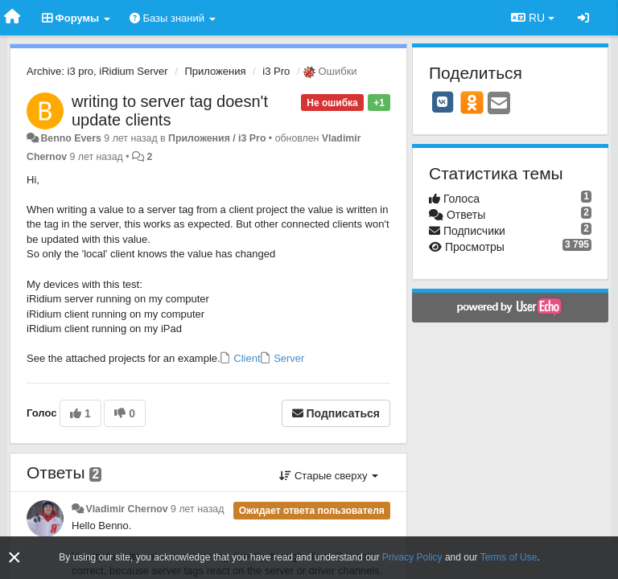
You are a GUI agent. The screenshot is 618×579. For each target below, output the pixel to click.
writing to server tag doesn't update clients (170, 110)
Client (246, 358)
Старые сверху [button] (328, 476)
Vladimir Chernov (126, 509)
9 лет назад (197, 509)
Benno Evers (70, 138)
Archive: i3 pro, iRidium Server (97, 71)
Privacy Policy (412, 557)
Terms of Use (509, 557)
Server (288, 358)
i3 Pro (276, 71)
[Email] (499, 104)
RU (532, 17)
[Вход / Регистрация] (583, 17)
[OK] (472, 102)
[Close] (14, 557)
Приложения (214, 71)
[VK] (442, 102)
